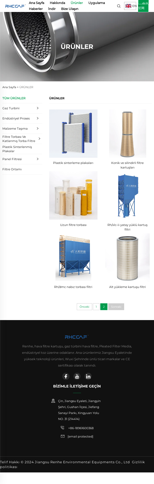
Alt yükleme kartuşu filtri (127, 287)
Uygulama (96, 3)
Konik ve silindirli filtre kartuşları (127, 165)
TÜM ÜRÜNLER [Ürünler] (13, 98)
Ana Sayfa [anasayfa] (36, 3)
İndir (52, 9)
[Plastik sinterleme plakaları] (73, 133)
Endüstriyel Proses (16, 118)
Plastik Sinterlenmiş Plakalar (17, 149)
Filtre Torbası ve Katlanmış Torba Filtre (18, 139)
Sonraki (116, 307)
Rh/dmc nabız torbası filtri (73, 287)
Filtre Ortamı (12, 169)
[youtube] (77, 376)
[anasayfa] (15, 6)
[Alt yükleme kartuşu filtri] (127, 257)
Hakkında (57, 3)
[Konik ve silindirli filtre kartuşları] (127, 133)
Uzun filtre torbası (73, 225)
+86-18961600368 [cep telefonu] (77, 428)
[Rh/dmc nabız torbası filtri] (73, 257)
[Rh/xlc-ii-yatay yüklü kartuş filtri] (127, 195)
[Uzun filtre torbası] (73, 195)
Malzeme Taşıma (15, 128)
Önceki (84, 307)
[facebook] (65, 376)
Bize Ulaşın (69, 9)
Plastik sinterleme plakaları (73, 163)
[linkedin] (88, 376)
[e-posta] (80, 436)
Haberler (36, 9)
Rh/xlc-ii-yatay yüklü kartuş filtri (127, 227)
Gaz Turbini (10, 108)
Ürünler (77, 3)
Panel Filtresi (12, 159)
